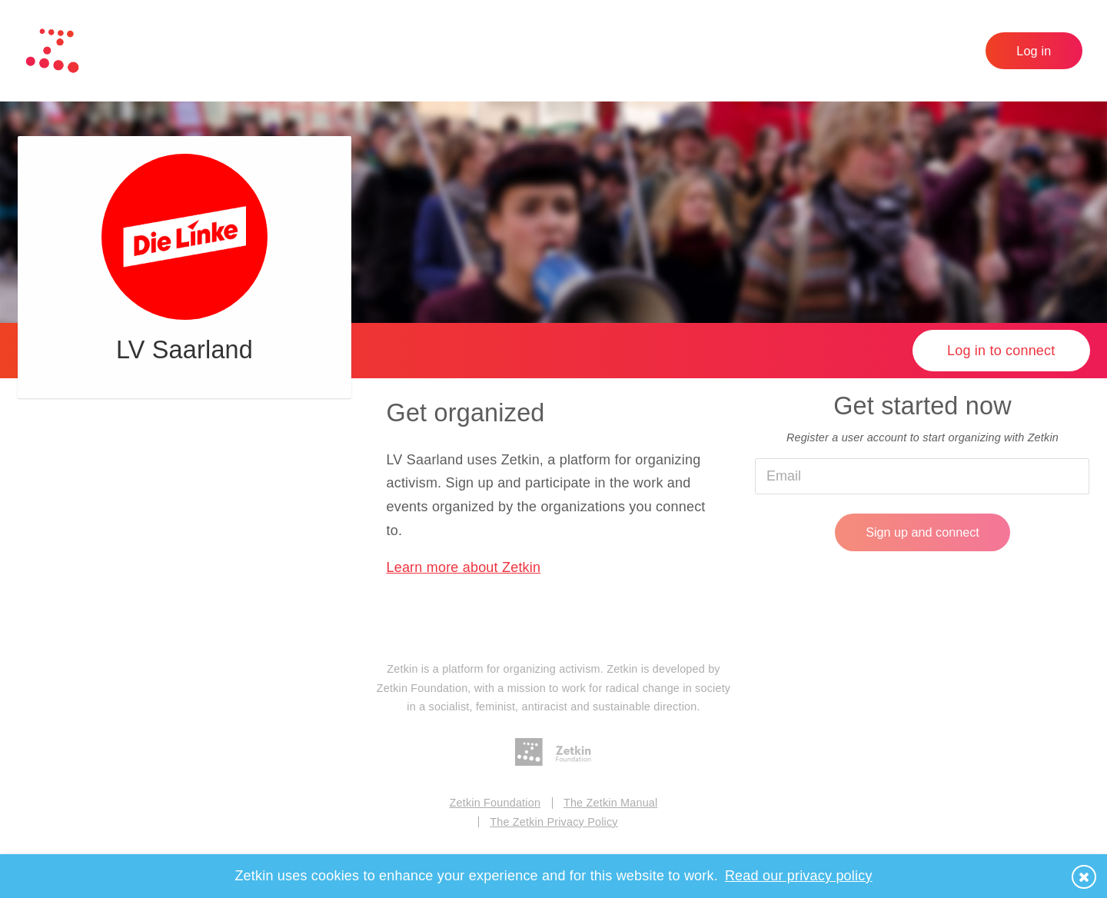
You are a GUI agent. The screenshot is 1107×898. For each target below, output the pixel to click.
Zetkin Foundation (495, 802)
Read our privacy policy (799, 875)
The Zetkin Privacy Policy (554, 822)
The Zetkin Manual (610, 802)
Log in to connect (1001, 350)
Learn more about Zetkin (463, 567)
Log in (1033, 51)
